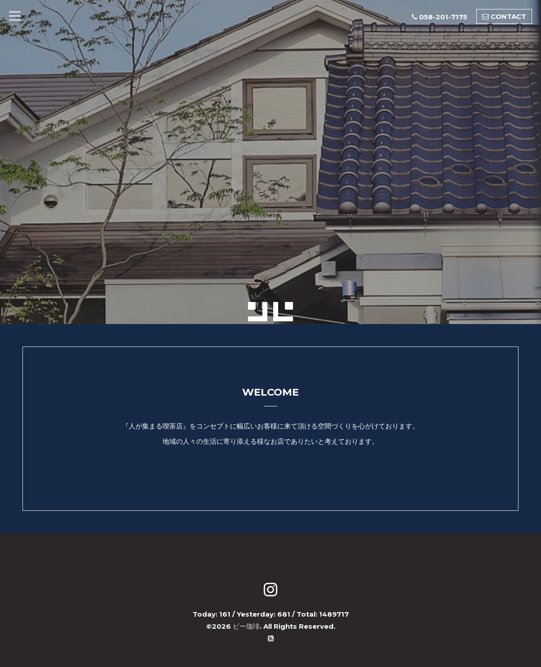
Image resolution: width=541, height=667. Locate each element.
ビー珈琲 (246, 626)
